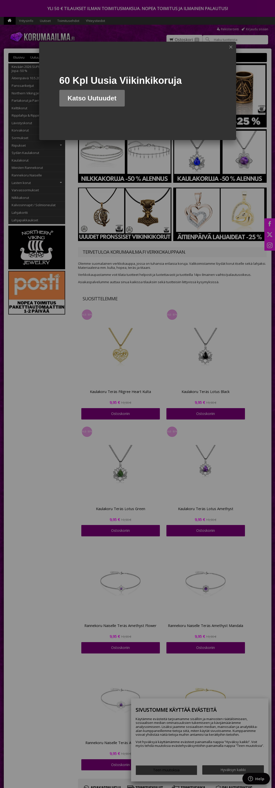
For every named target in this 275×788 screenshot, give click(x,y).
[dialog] (137, 91)
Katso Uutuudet (92, 98)
